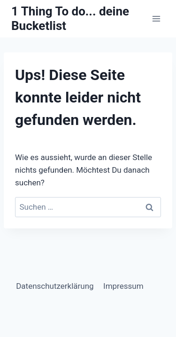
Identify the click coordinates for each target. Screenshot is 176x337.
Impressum (123, 286)
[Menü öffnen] (156, 18)
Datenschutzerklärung (54, 286)
